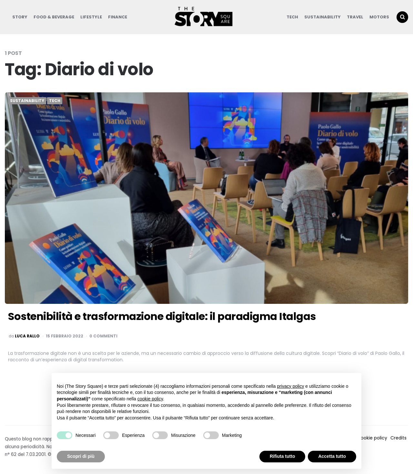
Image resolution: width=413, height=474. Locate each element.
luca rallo (27, 336)
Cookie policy (372, 438)
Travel (355, 17)
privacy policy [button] (290, 386)
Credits (398, 438)
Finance (117, 17)
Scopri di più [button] (81, 456)
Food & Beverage (54, 17)
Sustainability (322, 17)
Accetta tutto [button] (332, 456)
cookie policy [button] (150, 398)
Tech (292, 17)
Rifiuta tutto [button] (282, 456)
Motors (379, 17)
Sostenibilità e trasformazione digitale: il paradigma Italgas (162, 316)
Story (19, 17)
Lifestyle (91, 17)
